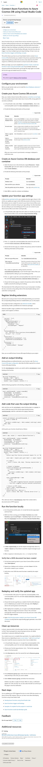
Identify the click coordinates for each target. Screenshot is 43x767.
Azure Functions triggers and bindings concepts (14, 53)
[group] (21, 422)
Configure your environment (9, 30)
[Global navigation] (1, 2)
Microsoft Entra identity (33, 264)
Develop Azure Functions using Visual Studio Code (17, 700)
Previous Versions (15, 758)
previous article (26, 139)
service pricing (35, 638)
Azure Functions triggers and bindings (14, 703)
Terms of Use (20, 760)
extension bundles (27, 303)
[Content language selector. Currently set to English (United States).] (9, 751)
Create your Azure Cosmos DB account (12, 31)
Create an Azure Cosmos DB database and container (15, 33)
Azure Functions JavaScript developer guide (16, 709)
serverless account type (34, 97)
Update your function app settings (11, 35)
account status (24, 638)
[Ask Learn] (37, 5)
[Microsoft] (21, 2)
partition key (36, 187)
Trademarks (27, 760)
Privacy (33, 758)
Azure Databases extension (32, 87)
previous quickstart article (11, 199)
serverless (35, 134)
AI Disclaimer (6, 758)
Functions (12, 5)
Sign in (40, 2)
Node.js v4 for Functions (20, 78)
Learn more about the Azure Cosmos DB (27, 123)
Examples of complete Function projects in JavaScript (18, 706)
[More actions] (40, 5)
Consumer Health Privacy (8, 760)
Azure (7, 5)
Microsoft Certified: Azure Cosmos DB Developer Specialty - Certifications (19, 735)
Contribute (27, 758)
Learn (3, 5)
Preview (20, 122)
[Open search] (36, 2)
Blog (21, 758)
